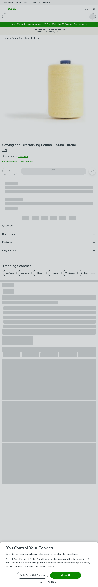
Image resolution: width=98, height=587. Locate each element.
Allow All (65, 575)
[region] (49, 564)
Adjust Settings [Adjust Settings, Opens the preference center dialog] (49, 582)
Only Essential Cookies (32, 575)
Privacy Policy (47, 566)
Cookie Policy (28, 566)
